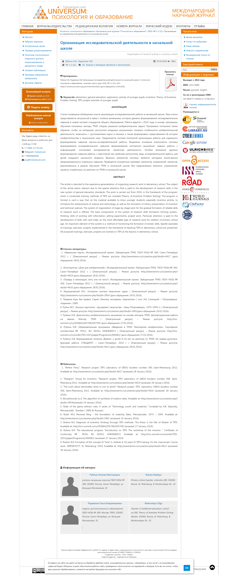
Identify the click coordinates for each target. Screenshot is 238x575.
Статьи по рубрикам (196, 41)
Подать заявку (38, 107)
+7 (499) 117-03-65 (32, 147)
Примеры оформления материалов (36, 76)
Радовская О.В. (85, 61)
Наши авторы (193, 46)
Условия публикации (35, 70)
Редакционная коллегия (94, 26)
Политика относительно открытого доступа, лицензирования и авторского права (37, 60)
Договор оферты (33, 82)
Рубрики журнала (34, 41)
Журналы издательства (54, 26)
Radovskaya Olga (153, 503)
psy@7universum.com (33, 159)
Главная (27, 26)
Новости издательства (197, 50)
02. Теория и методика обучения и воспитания (106, 64)
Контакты (183, 26)
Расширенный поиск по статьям (198, 56)
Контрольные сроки (35, 46)
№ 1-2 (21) (71, 64)
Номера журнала (129, 26)
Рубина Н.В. (71, 61)
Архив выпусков (194, 37)
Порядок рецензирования (38, 50)
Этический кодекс (159, 26)
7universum (34, 151)
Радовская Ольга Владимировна (105, 503)
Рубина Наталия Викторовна (105, 474)
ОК (186, 568)
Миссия (29, 37)
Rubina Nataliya (153, 474)
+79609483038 (30, 155)
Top (212, 567)
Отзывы (199, 26)
